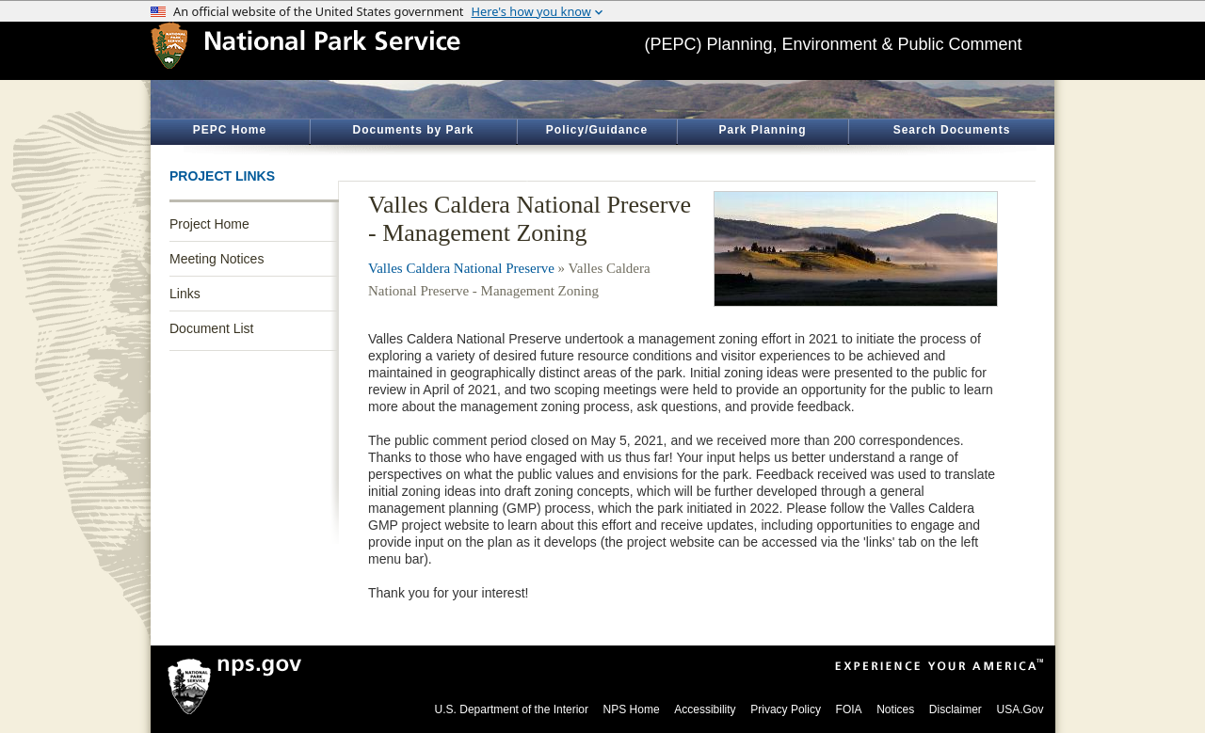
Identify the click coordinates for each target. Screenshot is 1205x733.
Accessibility (704, 709)
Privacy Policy (785, 709)
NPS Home (631, 709)
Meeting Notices (216, 258)
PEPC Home (229, 129)
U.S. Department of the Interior (511, 709)
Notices (895, 709)
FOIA (849, 709)
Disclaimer (955, 709)
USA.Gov (1019, 709)
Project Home (209, 223)
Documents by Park (413, 129)
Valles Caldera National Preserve (461, 268)
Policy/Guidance (597, 129)
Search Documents (952, 129)
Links (185, 293)
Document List (211, 328)
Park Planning (762, 129)
